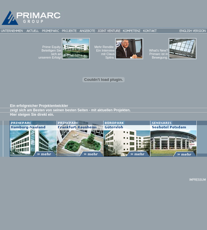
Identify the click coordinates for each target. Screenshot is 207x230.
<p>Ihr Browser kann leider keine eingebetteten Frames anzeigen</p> (103, 130)
